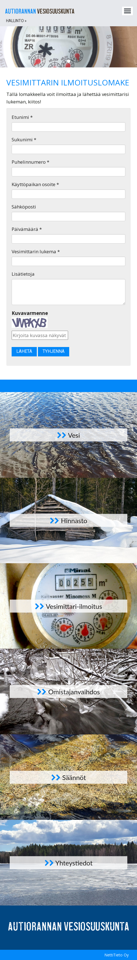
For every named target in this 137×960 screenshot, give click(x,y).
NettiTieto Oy (116, 955)
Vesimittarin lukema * (36, 251)
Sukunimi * (24, 139)
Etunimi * (22, 117)
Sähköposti (24, 207)
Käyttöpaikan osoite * (35, 184)
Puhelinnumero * (30, 162)
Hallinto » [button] (16, 21)
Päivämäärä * (27, 229)
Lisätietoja (23, 274)
